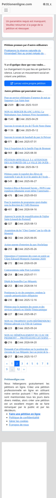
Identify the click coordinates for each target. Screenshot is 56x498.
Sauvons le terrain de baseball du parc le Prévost (27, 137)
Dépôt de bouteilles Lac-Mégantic (20, 281)
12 (18, 369)
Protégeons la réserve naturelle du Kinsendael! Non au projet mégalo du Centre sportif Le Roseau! (24, 53)
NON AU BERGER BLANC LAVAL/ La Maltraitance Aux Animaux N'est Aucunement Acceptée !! (26, 114)
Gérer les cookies (18, 421)
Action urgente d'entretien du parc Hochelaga (26, 244)
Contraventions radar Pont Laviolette (22, 270)
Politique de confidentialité (24, 417)
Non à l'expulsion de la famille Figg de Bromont (27, 148)
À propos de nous (19, 424)
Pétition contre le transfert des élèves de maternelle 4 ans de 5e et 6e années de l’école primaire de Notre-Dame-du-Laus (26, 177)
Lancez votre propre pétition (27, 83)
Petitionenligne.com (17, 4)
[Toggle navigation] (6, 10)
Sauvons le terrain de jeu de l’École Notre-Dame (27, 126)
